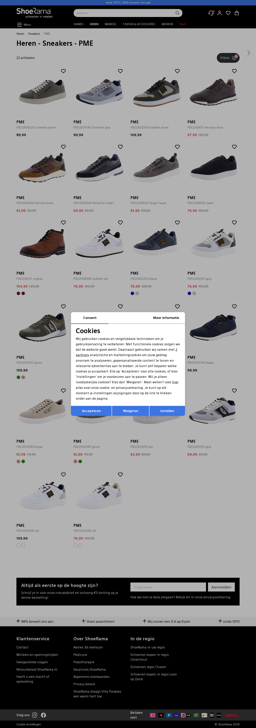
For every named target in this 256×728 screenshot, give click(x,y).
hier (175, 382)
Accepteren (91, 411)
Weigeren (130, 411)
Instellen (167, 411)
